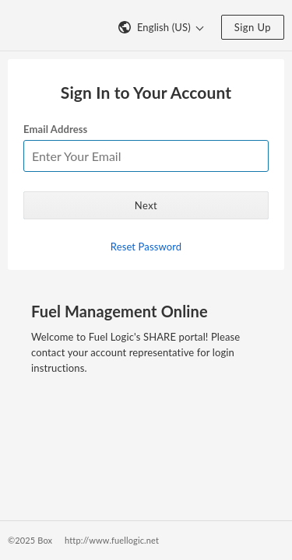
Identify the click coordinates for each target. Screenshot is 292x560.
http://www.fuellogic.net (112, 540)
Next (146, 205)
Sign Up (252, 27)
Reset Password (146, 246)
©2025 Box (30, 540)
